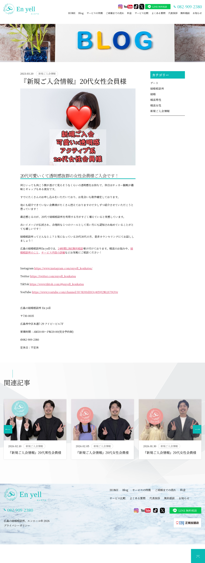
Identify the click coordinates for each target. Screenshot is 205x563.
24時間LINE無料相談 (70, 248)
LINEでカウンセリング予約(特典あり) (105, 559)
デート (154, 83)
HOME (71, 13)
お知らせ (197, 13)
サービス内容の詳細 (53, 252)
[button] (197, 429)
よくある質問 (158, 13)
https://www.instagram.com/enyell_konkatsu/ (63, 268)
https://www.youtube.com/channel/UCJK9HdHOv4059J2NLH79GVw (75, 292)
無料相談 (185, 13)
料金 (129, 13)
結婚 (153, 94)
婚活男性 (155, 100)
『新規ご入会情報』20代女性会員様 (102, 452)
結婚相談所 (157, 88)
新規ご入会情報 (160, 111)
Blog (81, 13)
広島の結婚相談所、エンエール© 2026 (27, 521)
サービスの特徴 (95, 13)
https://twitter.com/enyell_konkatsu (53, 276)
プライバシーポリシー (17, 525)
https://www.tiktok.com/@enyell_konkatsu (57, 284)
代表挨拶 (173, 13)
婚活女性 (155, 105)
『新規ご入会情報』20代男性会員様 (34, 452)
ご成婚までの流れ (115, 13)
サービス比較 (142, 13)
